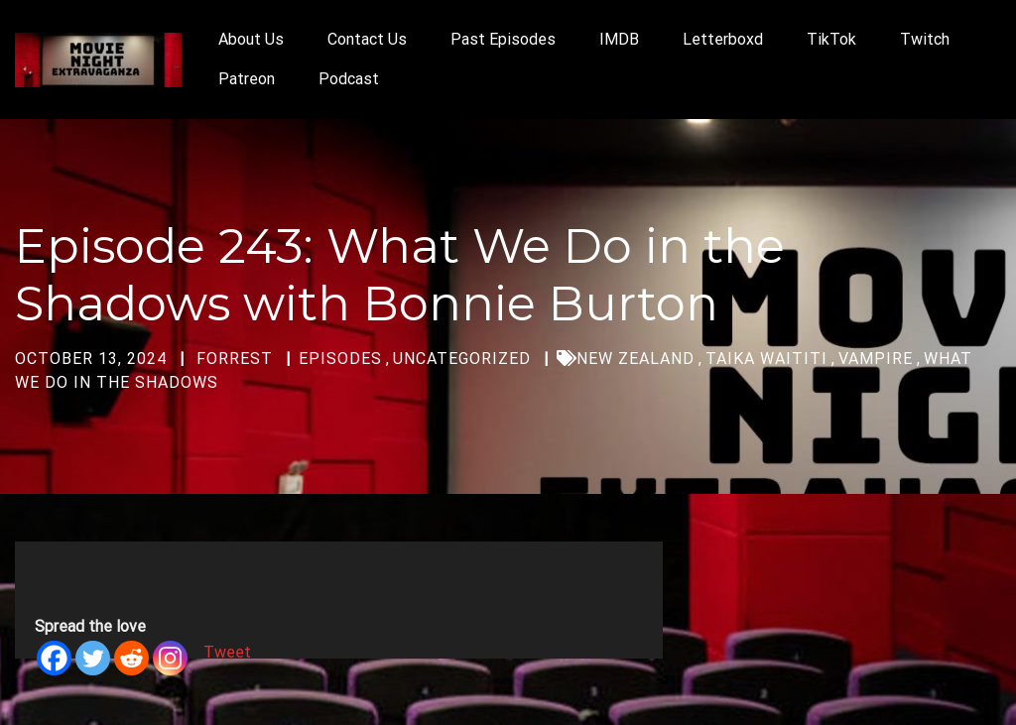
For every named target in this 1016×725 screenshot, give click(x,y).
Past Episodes (503, 39)
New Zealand (635, 358)
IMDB (619, 39)
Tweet (227, 652)
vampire (875, 358)
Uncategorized (462, 358)
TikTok (831, 39)
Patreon (246, 78)
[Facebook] (54, 658)
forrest (234, 358)
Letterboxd (723, 39)
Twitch (925, 39)
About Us (251, 39)
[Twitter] (92, 658)
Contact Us (367, 39)
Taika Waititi (766, 358)
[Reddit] (131, 658)
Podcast (348, 78)
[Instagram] (170, 658)
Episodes (340, 358)
